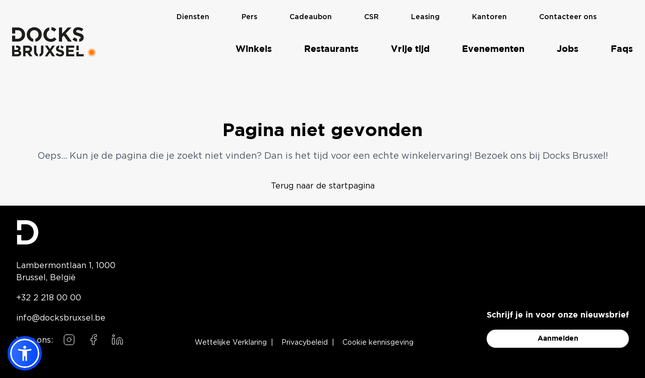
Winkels (254, 49)
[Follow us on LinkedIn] (117, 340)
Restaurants (331, 49)
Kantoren (489, 16)
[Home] (48, 41)
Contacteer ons (568, 16)
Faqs (622, 49)
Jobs (567, 49)
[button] (24, 353)
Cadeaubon (310, 16)
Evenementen (493, 49)
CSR (371, 16)
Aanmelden (558, 339)
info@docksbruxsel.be (60, 317)
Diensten (193, 16)
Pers (249, 16)
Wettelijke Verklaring (231, 342)
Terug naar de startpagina (323, 185)
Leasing (425, 16)
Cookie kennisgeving (378, 342)
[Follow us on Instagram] (69, 340)
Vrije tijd (410, 49)
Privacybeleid (304, 342)
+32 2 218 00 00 (48, 297)
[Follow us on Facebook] (93, 340)
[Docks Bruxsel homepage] (71, 232)
